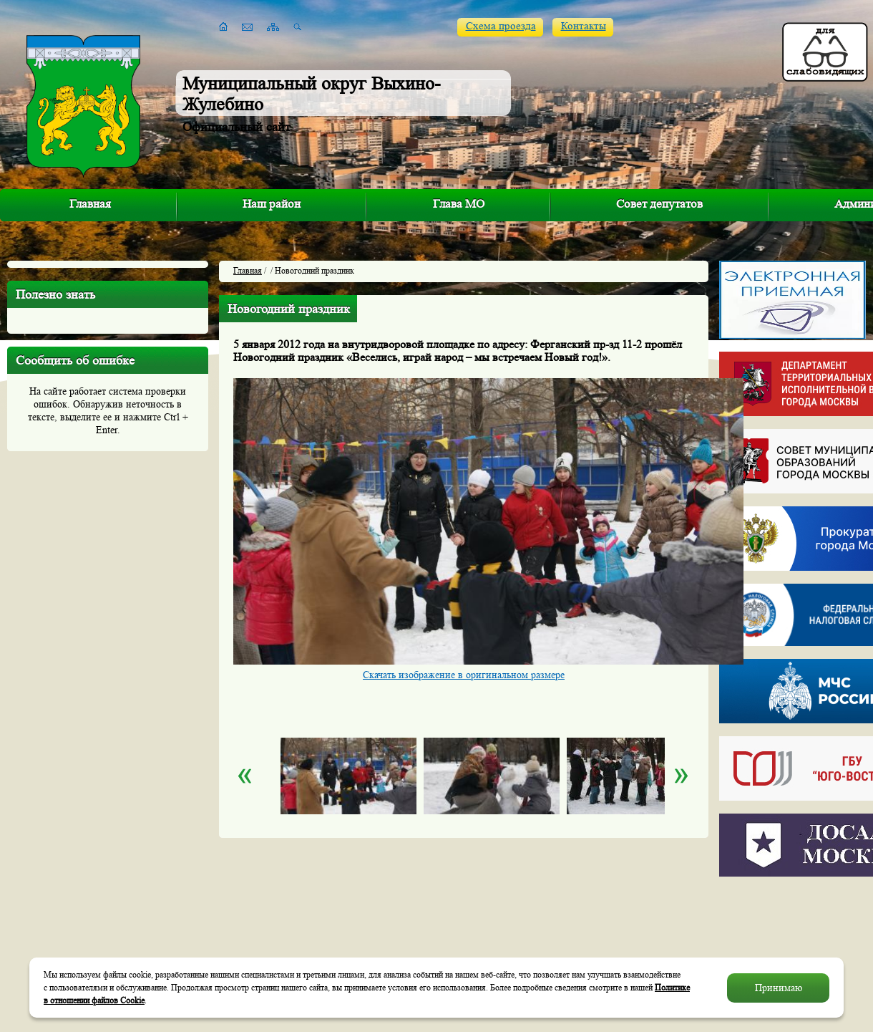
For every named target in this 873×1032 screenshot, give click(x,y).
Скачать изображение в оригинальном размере (464, 674)
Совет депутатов (659, 204)
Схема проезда (501, 26)
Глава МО (458, 204)
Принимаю (778, 987)
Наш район (272, 204)
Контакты (583, 26)
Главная (90, 204)
